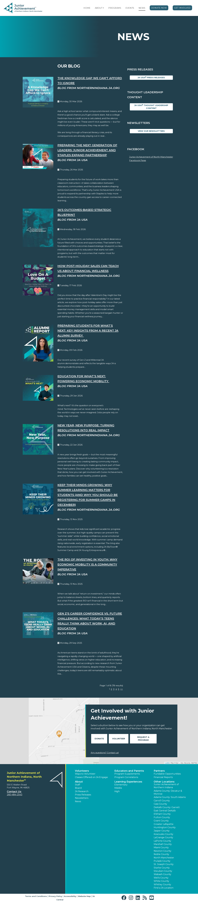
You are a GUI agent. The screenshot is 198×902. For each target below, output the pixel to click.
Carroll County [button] (162, 800)
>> (121, 689)
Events (130, 8)
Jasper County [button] (162, 830)
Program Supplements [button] (127, 773)
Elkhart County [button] (162, 814)
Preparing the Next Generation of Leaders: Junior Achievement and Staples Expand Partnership (87, 150)
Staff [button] (77, 784)
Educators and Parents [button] (129, 771)
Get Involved (182, 8)
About (98, 8)
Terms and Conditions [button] (36, 896)
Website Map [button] (84, 896)
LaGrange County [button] (163, 837)
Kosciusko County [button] (163, 834)
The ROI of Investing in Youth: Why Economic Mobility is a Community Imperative (87, 564)
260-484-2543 (14, 794)
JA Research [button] (81, 791)
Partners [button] (159, 771)
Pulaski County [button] (162, 861)
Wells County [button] (161, 877)
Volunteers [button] (82, 771)
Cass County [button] (160, 804)
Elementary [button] (120, 784)
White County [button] (161, 881)
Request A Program (143, 738)
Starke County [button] (162, 867)
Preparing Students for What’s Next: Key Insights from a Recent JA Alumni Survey (87, 330)
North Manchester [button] (164, 857)
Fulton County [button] (162, 817)
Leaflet (167, 763)
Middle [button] (118, 788)
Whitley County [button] (162, 884)
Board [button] (78, 788)
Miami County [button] (161, 847)
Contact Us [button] (14, 791)
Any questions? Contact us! (105, 752)
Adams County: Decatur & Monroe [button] (168, 792)
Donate (99, 738)
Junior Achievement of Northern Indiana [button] (166, 786)
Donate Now (159, 8)
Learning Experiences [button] (128, 781)
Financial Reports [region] (163, 777)
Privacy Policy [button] (55, 896)
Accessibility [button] (70, 896)
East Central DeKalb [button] (165, 810)
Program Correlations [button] (126, 777)
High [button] (117, 791)
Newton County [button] (162, 851)
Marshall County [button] (163, 844)
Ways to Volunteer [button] (85, 773)
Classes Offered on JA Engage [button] (91, 777)
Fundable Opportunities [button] (167, 773)
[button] (103, 8)
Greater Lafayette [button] (163, 824)
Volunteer (118, 738)
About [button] (79, 781)
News (142, 8)
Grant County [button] (161, 820)
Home (86, 8)
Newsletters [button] (81, 798)
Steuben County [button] (163, 871)
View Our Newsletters (151, 131)
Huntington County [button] (165, 827)
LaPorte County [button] (162, 841)
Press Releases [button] (83, 794)
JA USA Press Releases (151, 77)
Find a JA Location (163, 887)
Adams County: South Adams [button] (170, 797)
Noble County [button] (161, 854)
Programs (114, 8)
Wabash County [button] (162, 874)
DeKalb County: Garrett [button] (167, 807)
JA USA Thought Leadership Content (151, 106)
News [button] (78, 801)
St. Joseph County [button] (164, 864)
